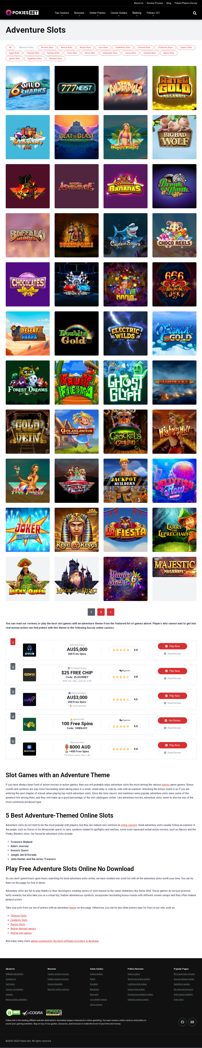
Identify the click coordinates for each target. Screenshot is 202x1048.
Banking (136, 12)
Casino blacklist (55, 985)
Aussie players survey (184, 979)
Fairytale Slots (33, 53)
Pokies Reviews (135, 969)
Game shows (96, 1005)
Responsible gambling (16, 1000)
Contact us (11, 979)
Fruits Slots (72, 53)
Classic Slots (186, 47)
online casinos (129, 825)
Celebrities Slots (122, 47)
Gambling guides (182, 985)
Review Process (155, 3)
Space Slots (169, 53)
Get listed (10, 985)
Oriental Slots (150, 53)
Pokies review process (58, 979)
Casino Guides (119, 12)
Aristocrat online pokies (139, 979)
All (10, 47)
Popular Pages (181, 969)
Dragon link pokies (136, 990)
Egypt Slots (14, 53)
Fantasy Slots (53, 53)
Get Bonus (172, 720)
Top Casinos (62, 12)
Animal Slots (66, 47)
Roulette (94, 985)
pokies (166, 785)
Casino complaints (14, 990)
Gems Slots (90, 53)
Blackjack (94, 990)
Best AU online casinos (58, 990)
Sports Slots (14, 58)
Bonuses (79, 12)
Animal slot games (21, 933)
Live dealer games (98, 1000)
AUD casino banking (183, 995)
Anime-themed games (23, 929)
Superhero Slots (35, 58)
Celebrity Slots (19, 920)
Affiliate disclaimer (14, 974)
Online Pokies (97, 12)
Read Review (172, 654)
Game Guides (96, 969)
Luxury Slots (130, 53)
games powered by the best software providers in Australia (64, 941)
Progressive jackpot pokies (140, 995)
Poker (92, 979)
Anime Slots (85, 47)
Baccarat (94, 995)
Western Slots (55, 58)
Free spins (179, 1000)
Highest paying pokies (138, 1000)
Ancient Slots (47, 47)
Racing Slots (18, 925)
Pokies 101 (153, 12)
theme (72, 908)
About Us (138, 3)
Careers (9, 995)
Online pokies (96, 974)
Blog (169, 3)
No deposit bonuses (183, 990)
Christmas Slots (165, 47)
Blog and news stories (184, 974)
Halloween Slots (110, 53)
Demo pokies (134, 974)
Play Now (172, 646)
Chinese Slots (144, 47)
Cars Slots (103, 47)
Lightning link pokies (137, 985)
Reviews (52, 969)
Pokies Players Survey (186, 3)
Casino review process (58, 974)
